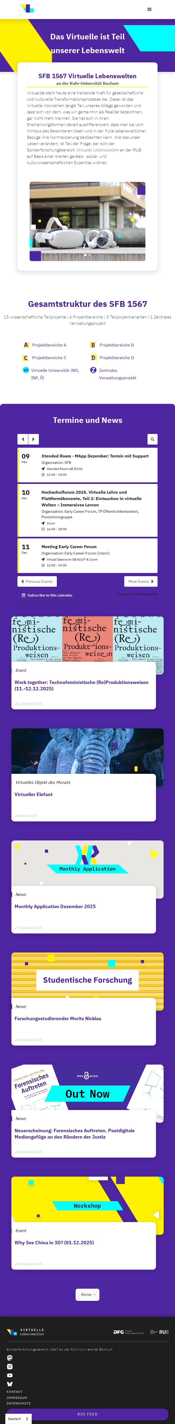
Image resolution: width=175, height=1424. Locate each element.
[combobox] (18, 1419)
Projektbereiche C (49, 358)
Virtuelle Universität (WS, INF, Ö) (55, 374)
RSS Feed (87, 1414)
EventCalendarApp (146, 594)
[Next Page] (87, 1295)
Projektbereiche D (117, 358)
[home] (25, 8)
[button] (150, 9)
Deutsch (14, 1418)
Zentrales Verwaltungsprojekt (117, 374)
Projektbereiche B (117, 345)
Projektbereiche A (49, 345)
